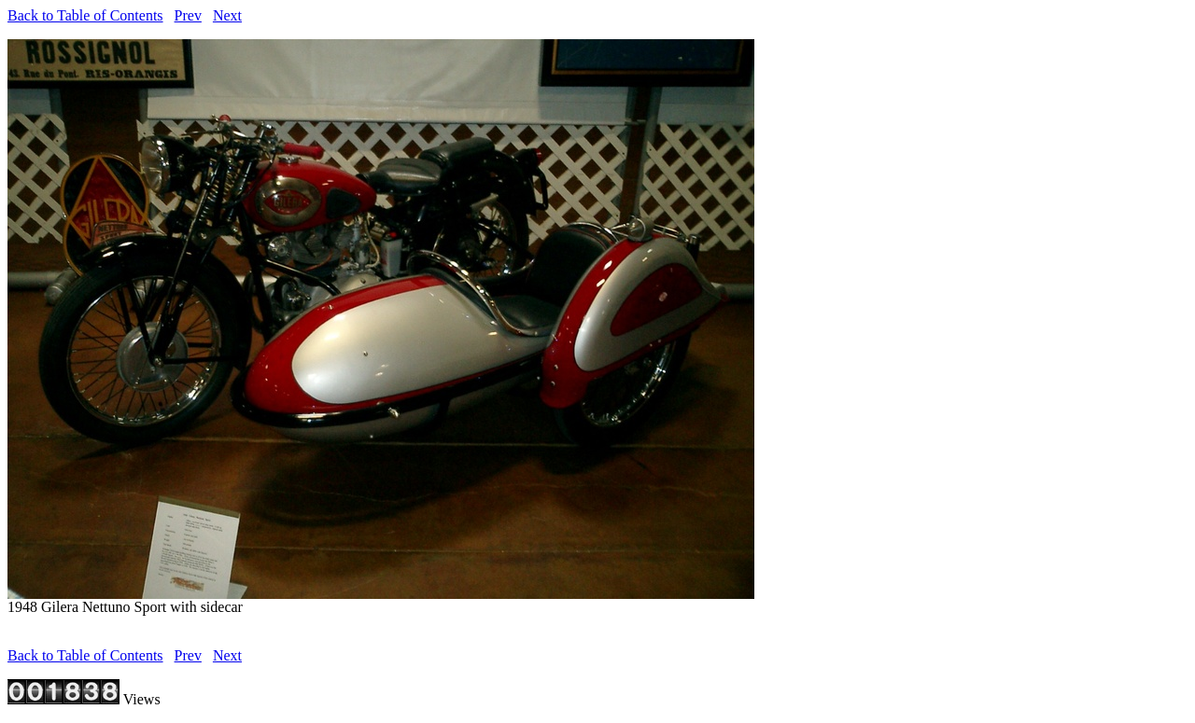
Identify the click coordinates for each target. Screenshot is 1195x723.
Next (227, 15)
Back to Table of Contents (85, 15)
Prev (188, 15)
